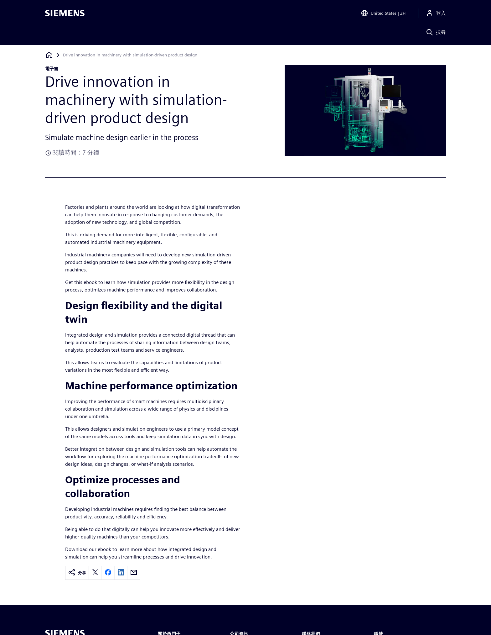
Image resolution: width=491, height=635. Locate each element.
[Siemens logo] (65, 14)
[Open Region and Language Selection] (383, 14)
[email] (133, 573)
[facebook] (108, 573)
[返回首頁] (49, 55)
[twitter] (95, 573)
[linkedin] (121, 573)
